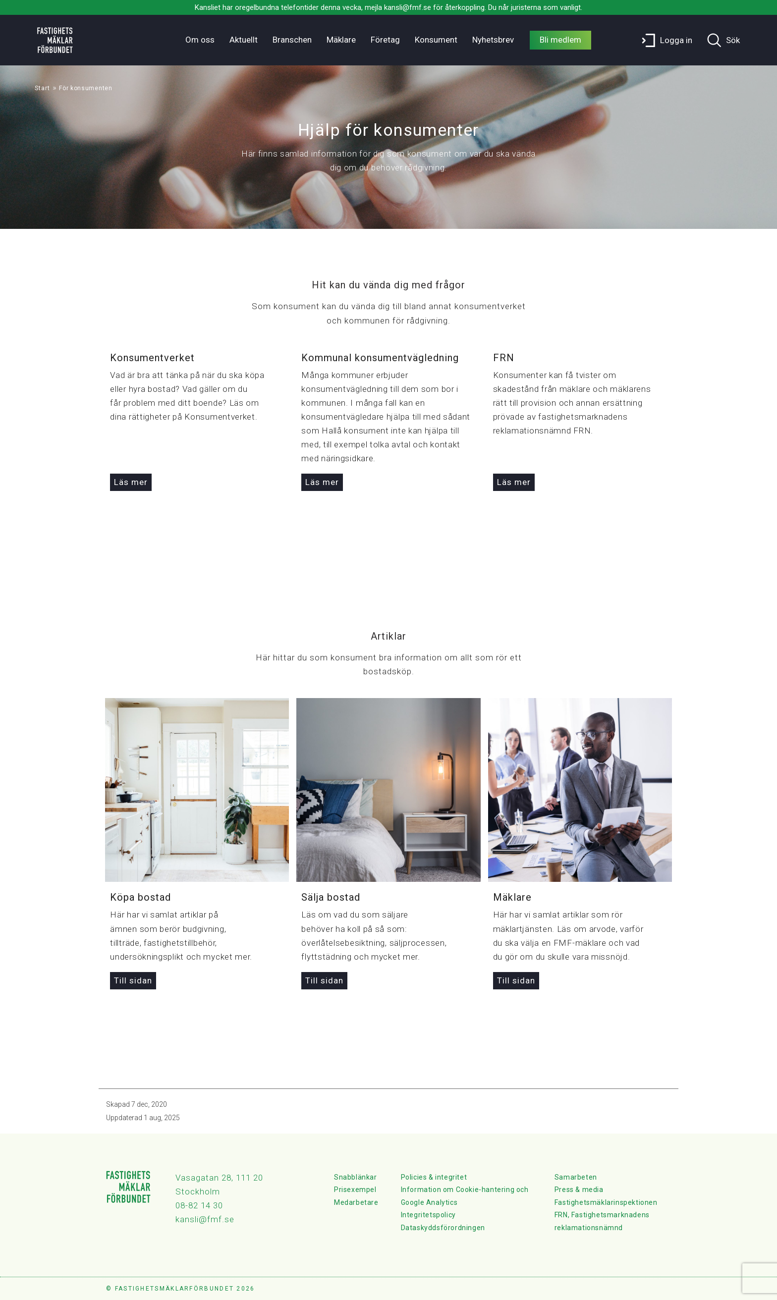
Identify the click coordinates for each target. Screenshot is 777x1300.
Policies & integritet (434, 1177)
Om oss (200, 40)
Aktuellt (243, 40)
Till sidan (133, 980)
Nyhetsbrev (493, 40)
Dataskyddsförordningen (443, 1228)
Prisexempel (355, 1189)
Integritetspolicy (428, 1215)
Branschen (292, 40)
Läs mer (131, 482)
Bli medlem (560, 40)
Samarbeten (576, 1177)
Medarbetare (356, 1202)
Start (42, 88)
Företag (385, 40)
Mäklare (341, 40)
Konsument (436, 40)
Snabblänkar (355, 1177)
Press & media (579, 1189)
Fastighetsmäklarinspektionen (606, 1202)
